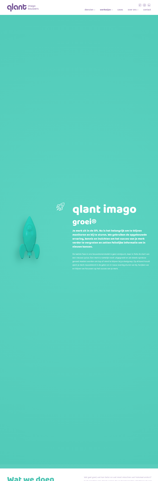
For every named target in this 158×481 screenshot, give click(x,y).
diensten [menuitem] (90, 10)
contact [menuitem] (147, 10)
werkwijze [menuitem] (106, 10)
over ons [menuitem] (133, 10)
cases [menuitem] (120, 10)
